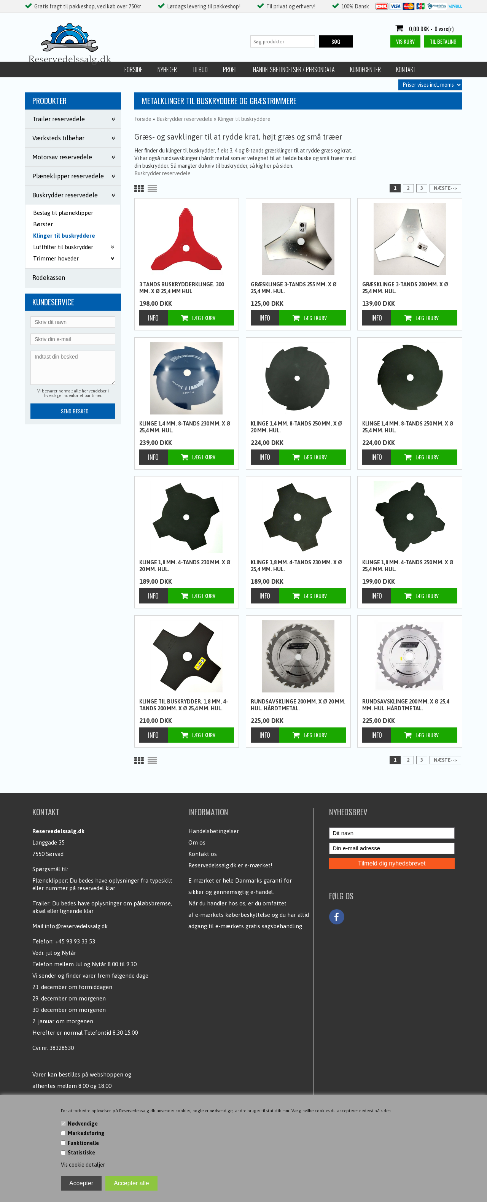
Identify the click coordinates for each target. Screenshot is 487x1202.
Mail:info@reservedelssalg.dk (70, 926)
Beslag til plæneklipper (63, 213)
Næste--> (445, 188)
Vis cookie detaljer (83, 1165)
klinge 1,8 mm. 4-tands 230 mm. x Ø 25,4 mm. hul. (296, 565)
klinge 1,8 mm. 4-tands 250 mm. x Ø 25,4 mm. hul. (408, 565)
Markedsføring (86, 1133)
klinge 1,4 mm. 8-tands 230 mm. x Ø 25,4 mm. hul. (185, 427)
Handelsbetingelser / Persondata (202, 69)
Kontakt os (202, 854)
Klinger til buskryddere (64, 235)
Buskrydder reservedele (162, 173)
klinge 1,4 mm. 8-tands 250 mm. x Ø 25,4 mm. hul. (408, 427)
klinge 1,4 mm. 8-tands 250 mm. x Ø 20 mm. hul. (296, 427)
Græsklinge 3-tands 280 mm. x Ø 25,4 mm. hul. (405, 287)
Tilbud (108, 69)
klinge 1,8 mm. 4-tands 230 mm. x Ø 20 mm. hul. (185, 565)
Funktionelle (83, 1143)
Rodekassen (48, 277)
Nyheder (75, 69)
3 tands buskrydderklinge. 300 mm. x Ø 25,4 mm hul (181, 287)
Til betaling (443, 41)
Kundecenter (273, 69)
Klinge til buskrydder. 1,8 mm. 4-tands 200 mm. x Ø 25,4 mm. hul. (183, 705)
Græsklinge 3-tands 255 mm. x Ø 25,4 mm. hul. (294, 287)
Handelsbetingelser (213, 831)
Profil (138, 69)
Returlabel (409, 69)
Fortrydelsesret (360, 69)
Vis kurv (405, 41)
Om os (196, 842)
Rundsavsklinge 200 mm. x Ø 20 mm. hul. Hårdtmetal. (298, 705)
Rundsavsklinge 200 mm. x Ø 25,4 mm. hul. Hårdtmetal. (405, 705)
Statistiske (81, 1153)
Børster (43, 224)
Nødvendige (83, 1124)
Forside (41, 69)
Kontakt (314, 69)
